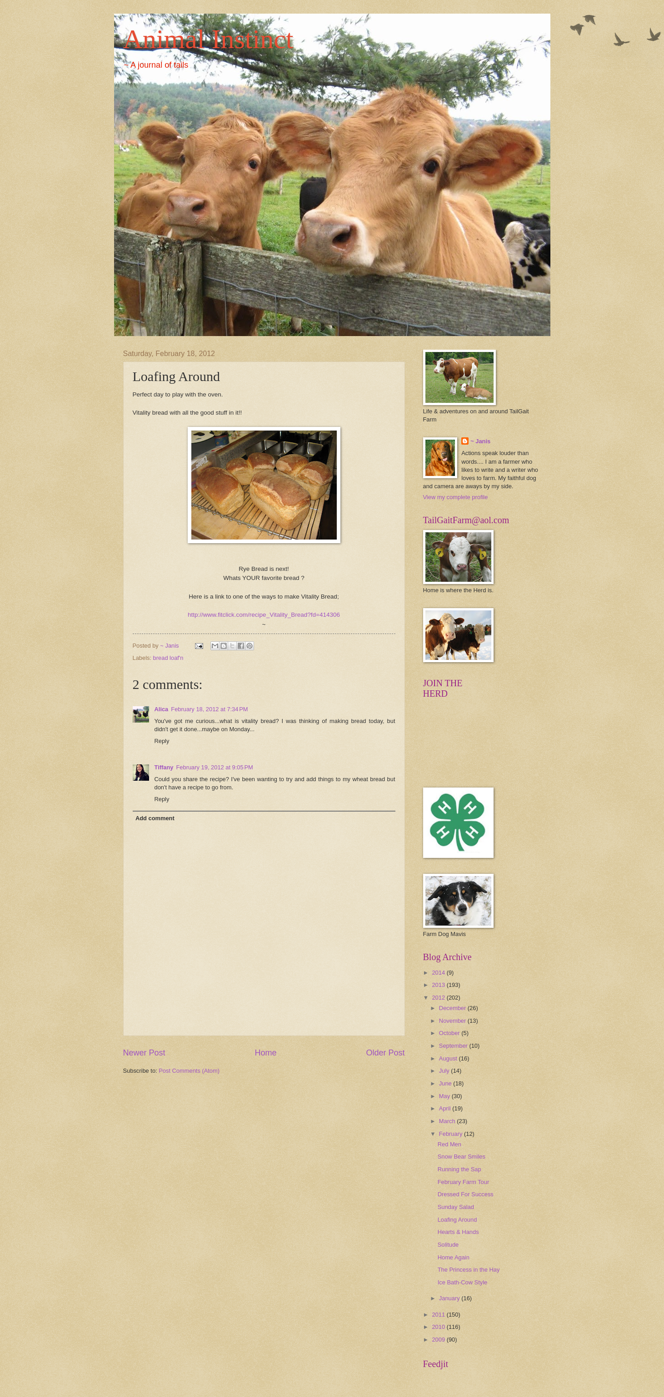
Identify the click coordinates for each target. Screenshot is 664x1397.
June (446, 1083)
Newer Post (144, 1052)
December (453, 1008)
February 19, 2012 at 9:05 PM (214, 767)
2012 (439, 997)
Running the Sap (459, 1169)
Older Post (385, 1052)
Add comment (155, 818)
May (445, 1096)
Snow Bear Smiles (461, 1156)
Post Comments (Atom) (189, 1070)
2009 (439, 1339)
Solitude (448, 1244)
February (451, 1133)
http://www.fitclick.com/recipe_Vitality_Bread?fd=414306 (264, 614)
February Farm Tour (463, 1182)
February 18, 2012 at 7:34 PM (209, 709)
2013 (439, 984)
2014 (439, 972)
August (449, 1058)
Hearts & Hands (458, 1232)
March (448, 1121)
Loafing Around (457, 1219)
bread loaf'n (168, 657)
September (454, 1045)
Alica (162, 709)
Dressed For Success (466, 1194)
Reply (162, 741)
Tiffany (164, 767)
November (453, 1020)
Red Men (449, 1144)
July (445, 1070)
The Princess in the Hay (469, 1269)
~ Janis (480, 441)
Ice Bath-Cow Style (462, 1282)
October (450, 1033)
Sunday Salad (456, 1207)
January (450, 1298)
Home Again (453, 1257)
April (445, 1108)
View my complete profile (455, 497)
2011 (439, 1314)
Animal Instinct (208, 39)
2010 (439, 1326)
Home (265, 1052)
